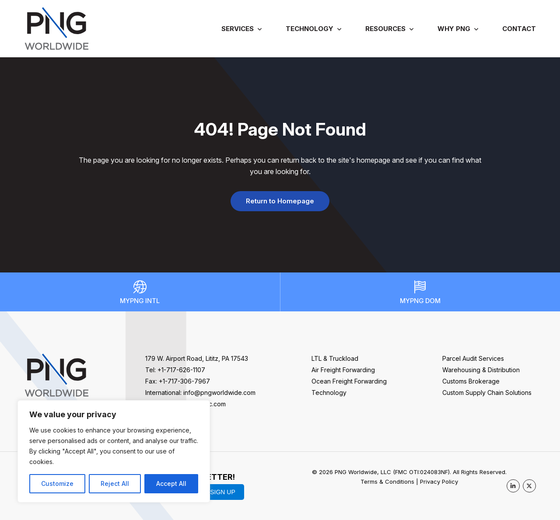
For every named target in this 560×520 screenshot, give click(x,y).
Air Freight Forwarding (343, 369)
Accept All (171, 483)
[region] (114, 451)
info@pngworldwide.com (219, 392)
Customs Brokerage (471, 381)
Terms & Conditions (387, 481)
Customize (57, 483)
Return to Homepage (280, 201)
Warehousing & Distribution (481, 369)
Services (237, 28)
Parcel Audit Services (473, 358)
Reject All (115, 483)
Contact (519, 28)
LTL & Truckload (335, 358)
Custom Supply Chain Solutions (487, 392)
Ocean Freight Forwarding (349, 381)
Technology (309, 28)
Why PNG (454, 28)
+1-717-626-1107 (181, 369)
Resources (385, 28)
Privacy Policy (439, 481)
